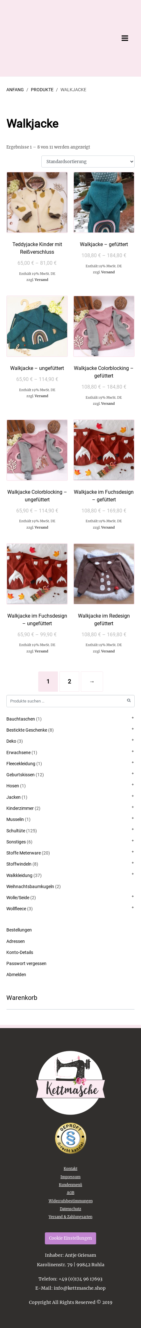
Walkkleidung (19, 875)
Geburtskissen (20, 774)
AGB (70, 1193)
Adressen (15, 941)
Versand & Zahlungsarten (70, 1217)
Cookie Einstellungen (70, 1238)
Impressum (70, 1177)
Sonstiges (16, 841)
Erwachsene (18, 752)
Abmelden (16, 974)
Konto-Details (19, 952)
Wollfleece (16, 908)
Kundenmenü (70, 1185)
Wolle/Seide (17, 897)
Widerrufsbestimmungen (71, 1201)
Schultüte (15, 830)
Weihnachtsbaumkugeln (30, 886)
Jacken (13, 797)
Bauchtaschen (20, 718)
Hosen (12, 785)
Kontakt (70, 1168)
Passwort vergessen (26, 963)
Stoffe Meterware (23, 852)
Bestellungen (19, 929)
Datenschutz (70, 1209)
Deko (11, 741)
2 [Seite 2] (69, 681)
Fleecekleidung (20, 763)
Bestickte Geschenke (26, 730)
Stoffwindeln (19, 864)
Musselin (15, 819)
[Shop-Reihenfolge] (88, 162)
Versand (41, 280)
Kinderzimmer (20, 808)
